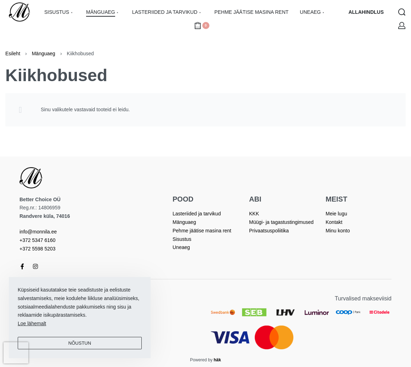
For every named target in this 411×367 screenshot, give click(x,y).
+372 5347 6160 (37, 240)
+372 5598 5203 (37, 249)
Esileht (12, 53)
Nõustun (79, 343)
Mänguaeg (43, 53)
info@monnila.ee (38, 232)
